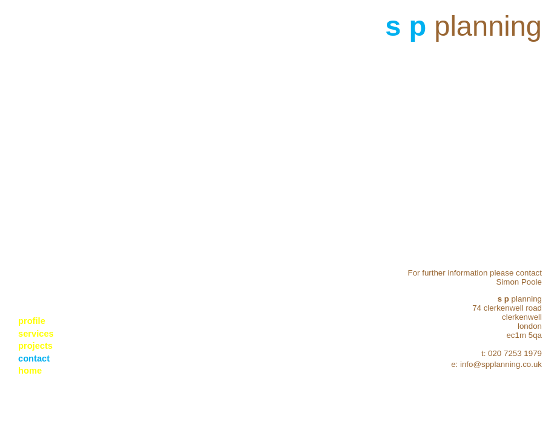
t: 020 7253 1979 (511, 353)
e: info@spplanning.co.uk (496, 364)
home (30, 370)
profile (31, 321)
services (36, 334)
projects (35, 346)
